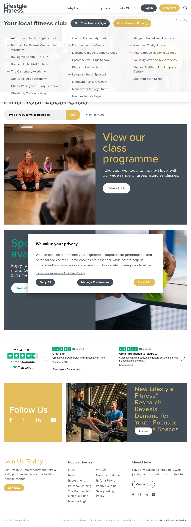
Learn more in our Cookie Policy (60, 273)
